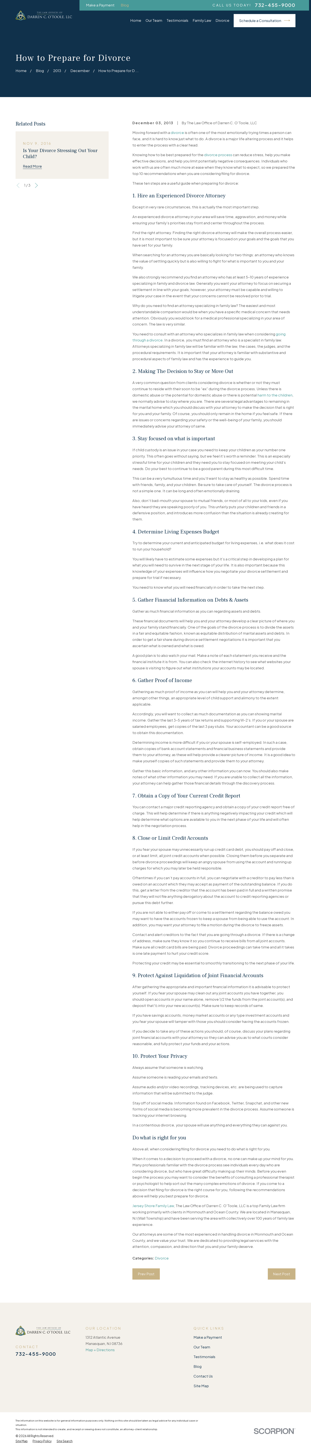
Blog (125, 5)
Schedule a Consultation (264, 20)
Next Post (281, 1274)
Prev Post (146, 1274)
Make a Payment (100, 5)
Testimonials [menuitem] (177, 20)
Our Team (202, 1347)
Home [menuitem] (135, 20)
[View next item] (36, 185)
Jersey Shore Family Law (153, 1205)
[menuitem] (22, 1441)
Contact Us (203, 1376)
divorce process (218, 155)
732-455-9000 (275, 5)
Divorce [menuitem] (222, 20)
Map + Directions (100, 1350)
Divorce (162, 1258)
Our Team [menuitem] (154, 20)
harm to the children (274, 395)
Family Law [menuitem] (202, 20)
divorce (177, 132)
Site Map (201, 1386)
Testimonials (204, 1356)
